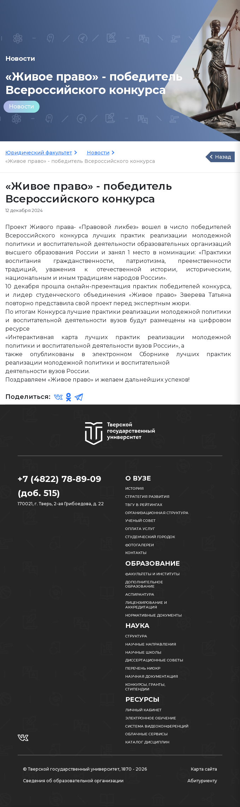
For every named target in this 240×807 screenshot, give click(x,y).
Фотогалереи (139, 545)
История (134, 488)
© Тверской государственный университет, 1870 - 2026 (85, 769)
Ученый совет (140, 520)
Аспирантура (139, 594)
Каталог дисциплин (147, 742)
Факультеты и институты (152, 574)
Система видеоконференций (156, 726)
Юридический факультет (38, 152)
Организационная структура (156, 513)
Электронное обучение (150, 718)
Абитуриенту (202, 780)
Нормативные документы (153, 615)
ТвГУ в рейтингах (143, 504)
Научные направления (150, 644)
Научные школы (143, 652)
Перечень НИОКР (142, 668)
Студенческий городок (150, 537)
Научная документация (151, 676)
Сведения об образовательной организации (73, 780)
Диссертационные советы (154, 660)
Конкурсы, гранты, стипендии (145, 686)
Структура (136, 636)
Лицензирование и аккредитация (146, 604)
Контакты (135, 552)
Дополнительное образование (144, 584)
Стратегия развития (147, 496)
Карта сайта (204, 769)
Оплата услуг (140, 528)
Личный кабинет (143, 710)
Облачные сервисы (146, 734)
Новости (21, 106)
